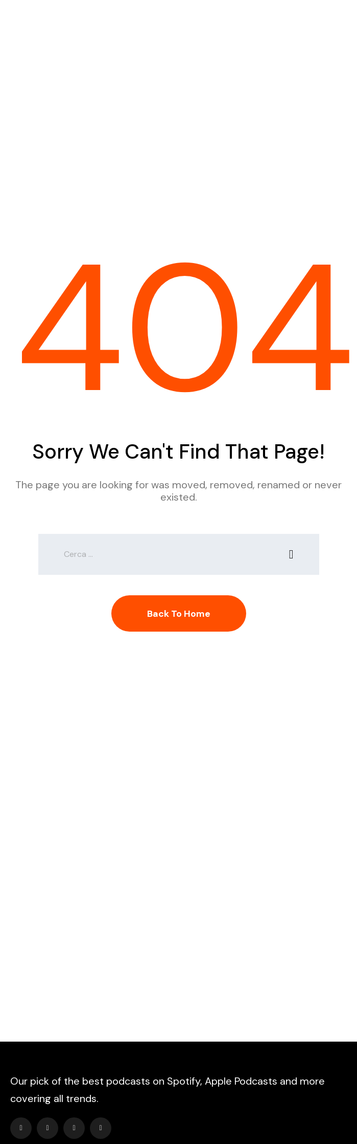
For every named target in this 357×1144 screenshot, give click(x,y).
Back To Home (178, 614)
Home (144, 133)
